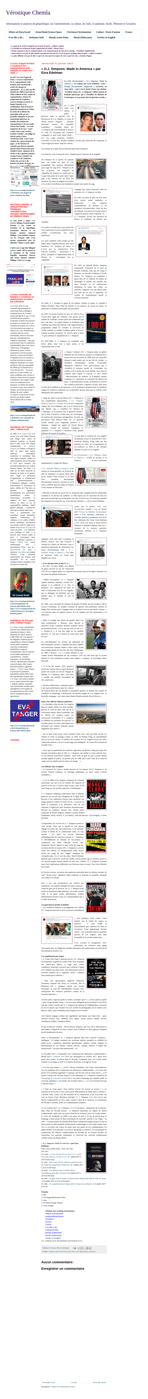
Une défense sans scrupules (59, 1170)
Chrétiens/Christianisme (79, 32)
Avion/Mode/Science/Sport (48, 32)
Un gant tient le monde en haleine (62, 1178)
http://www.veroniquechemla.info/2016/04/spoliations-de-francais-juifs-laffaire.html (22, 603)
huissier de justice (26, 527)
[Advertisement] (74, 1357)
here (23, 260)
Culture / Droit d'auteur (108, 32)
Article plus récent (48, 1382)
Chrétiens (52, 1251)
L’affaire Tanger (23, 669)
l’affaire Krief (22, 542)
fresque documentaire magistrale (78, 86)
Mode (81, 1251)
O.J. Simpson (55, 1056)
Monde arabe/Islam (59, 37)
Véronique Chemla (28, 12)
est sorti (74, 1108)
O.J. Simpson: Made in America (55, 468)
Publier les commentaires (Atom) (63, 1387)
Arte (80, 1241)
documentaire (82, 455)
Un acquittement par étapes (59, 1184)
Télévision (92, 1251)
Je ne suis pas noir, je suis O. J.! (63, 1154)
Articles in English (106, 37)
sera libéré (65, 1056)
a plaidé (65, 1067)
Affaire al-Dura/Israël (19, 32)
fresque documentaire (66, 403)
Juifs (73, 1251)
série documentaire (75, 81)
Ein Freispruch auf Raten (81, 1184)
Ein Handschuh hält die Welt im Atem (90, 1178)
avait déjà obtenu (96, 1097)
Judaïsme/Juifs (36, 37)
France (128, 32)
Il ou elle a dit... (16, 37)
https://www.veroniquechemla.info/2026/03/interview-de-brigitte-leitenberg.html (22, 611)
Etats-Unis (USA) (61, 1251)
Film (69, 1251)
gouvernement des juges (21, 550)
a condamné (19, 80)
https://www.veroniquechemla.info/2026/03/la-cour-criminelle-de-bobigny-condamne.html (22, 417)
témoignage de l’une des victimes (54, 1078)
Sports (86, 1251)
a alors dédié (79, 523)
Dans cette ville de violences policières (64, 1162)
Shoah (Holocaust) (82, 37)
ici (25, 243)
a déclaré (89, 501)
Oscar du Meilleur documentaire (93, 512)
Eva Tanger (14, 627)
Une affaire (22, 552)
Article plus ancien (99, 1382)
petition (13, 250)
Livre (77, 1251)
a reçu (95, 509)
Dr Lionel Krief (25, 434)
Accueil (73, 1382)
